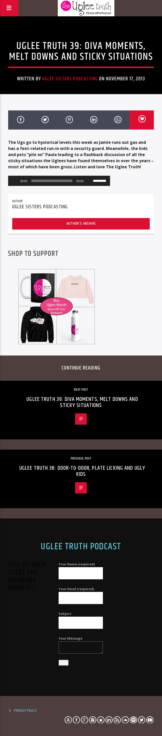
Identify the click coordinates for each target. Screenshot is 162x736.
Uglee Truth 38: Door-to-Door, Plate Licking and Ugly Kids (82, 471)
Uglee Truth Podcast (81, 547)
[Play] (14, 180)
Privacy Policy (25, 711)
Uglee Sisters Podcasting (70, 79)
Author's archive (81, 223)
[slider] (51, 181)
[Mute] (89, 180)
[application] (59, 181)
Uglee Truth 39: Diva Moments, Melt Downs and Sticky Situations (82, 402)
